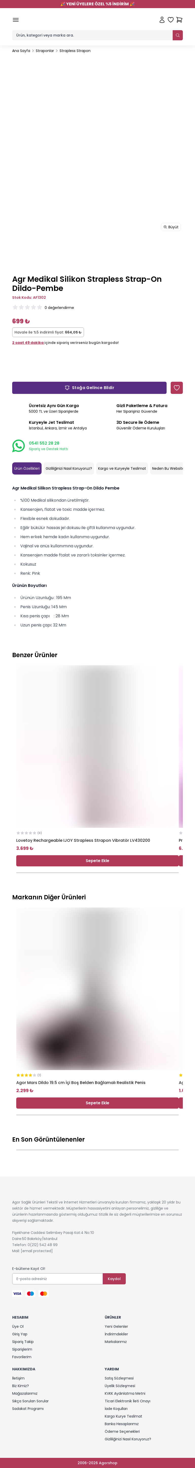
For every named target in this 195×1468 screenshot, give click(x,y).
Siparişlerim (22, 1349)
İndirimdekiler (116, 1334)
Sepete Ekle (97, 861)
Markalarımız (116, 1341)
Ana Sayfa (21, 50)
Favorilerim (21, 1356)
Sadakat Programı (28, 1408)
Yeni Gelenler (116, 1326)
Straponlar (45, 50)
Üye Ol (18, 1326)
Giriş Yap (19, 1334)
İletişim (18, 1378)
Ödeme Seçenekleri (122, 1431)
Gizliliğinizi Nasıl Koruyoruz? (69, 468)
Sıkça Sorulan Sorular (30, 1401)
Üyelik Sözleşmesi (120, 1385)
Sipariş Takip (23, 1341)
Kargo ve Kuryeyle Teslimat (122, 468)
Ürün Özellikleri (27, 468)
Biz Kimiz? (20, 1385)
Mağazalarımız (25, 1393)
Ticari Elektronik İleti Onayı (127, 1401)
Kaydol (114, 1278)
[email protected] (37, 1250)
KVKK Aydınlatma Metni (125, 1393)
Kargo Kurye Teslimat (123, 1416)
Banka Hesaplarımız (122, 1423)
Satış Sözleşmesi (119, 1378)
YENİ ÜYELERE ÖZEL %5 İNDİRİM (97, 4)
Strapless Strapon (75, 50)
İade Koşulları (116, 1408)
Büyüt (171, 227)
